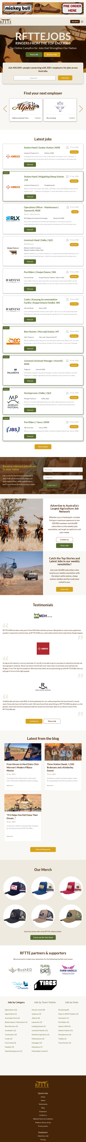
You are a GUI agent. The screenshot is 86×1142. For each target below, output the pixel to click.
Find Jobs (65, 78)
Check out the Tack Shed (43, 937)
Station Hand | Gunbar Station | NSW (42, 147)
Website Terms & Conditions (43, 1119)
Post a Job (34, 54)
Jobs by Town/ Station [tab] (45, 1002)
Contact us (64, 539)
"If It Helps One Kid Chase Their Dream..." (22, 817)
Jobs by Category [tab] (16, 1002)
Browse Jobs (52, 54)
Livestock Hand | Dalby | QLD (38, 240)
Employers (43, 1111)
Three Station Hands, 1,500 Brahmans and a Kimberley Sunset (60, 767)
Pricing (43, 1140)
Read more (10, 785)
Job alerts (75, 21)
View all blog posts (43, 849)
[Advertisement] (43, 1066)
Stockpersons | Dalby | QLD (37, 393)
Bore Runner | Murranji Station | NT (41, 331)
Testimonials (43, 1104)
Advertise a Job (43, 1136)
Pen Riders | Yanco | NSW (36, 422)
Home (43, 1097)
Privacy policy (43, 1126)
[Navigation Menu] (82, 21)
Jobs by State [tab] (71, 1002)
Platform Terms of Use (43, 1122)
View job (30, 164)
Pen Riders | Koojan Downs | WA (40, 272)
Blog (43, 1108)
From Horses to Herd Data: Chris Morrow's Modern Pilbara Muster (23, 767)
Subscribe (65, 589)
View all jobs (43, 447)
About (43, 1100)
